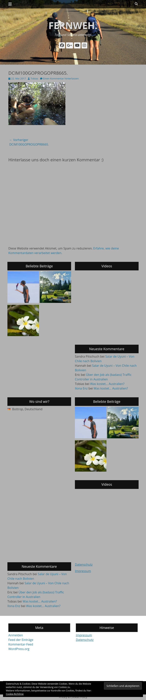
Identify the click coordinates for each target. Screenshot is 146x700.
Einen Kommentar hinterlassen (61, 78)
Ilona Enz (81, 388)
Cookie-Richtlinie (15, 694)
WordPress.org (18, 649)
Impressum (83, 571)
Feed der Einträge (20, 640)
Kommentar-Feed (20, 644)
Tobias (34, 78)
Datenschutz (84, 564)
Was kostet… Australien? (107, 384)
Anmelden (15, 635)
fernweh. (73, 25)
